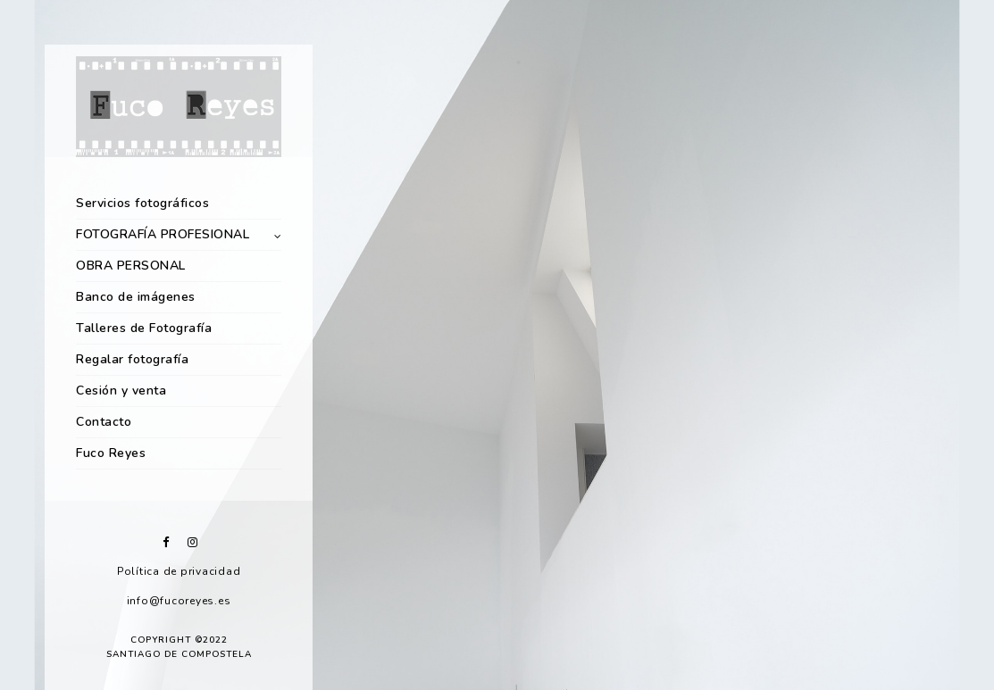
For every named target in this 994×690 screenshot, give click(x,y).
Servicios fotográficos (142, 203)
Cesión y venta (121, 390)
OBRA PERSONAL (131, 265)
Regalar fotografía (132, 359)
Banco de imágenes (136, 296)
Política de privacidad (179, 571)
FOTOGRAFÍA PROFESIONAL (162, 234)
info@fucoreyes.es (179, 601)
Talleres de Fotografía (144, 328)
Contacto (103, 421)
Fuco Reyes (111, 453)
